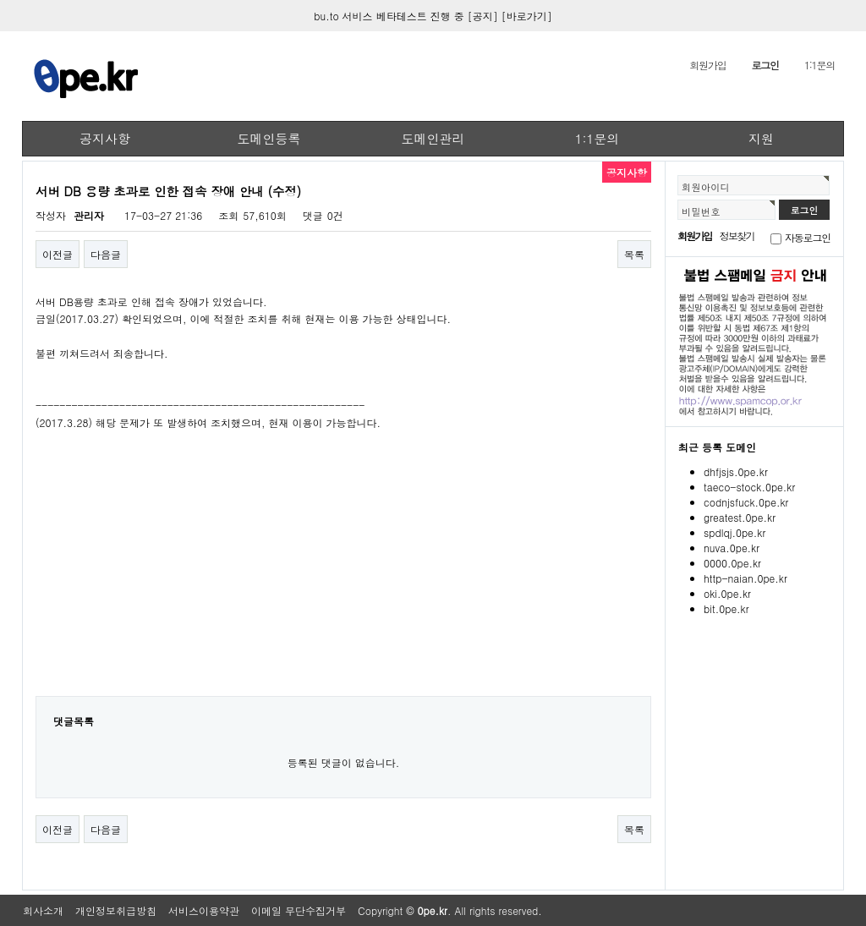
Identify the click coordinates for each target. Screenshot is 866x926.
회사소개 (43, 910)
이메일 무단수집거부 (298, 910)
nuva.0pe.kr (731, 547)
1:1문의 (819, 65)
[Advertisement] (343, 575)
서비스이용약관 (203, 910)
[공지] (483, 15)
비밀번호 (701, 211)
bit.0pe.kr (726, 608)
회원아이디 (706, 187)
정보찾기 (737, 235)
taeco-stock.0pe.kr (749, 486)
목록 (634, 254)
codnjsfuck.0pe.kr (746, 502)
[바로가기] (527, 15)
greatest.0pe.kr (740, 517)
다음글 (105, 254)
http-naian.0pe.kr (745, 578)
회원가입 (707, 65)
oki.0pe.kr (727, 593)
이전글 (57, 254)
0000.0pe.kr (732, 563)
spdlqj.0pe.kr (734, 532)
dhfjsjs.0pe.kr (736, 471)
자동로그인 (807, 237)
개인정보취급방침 (115, 910)
